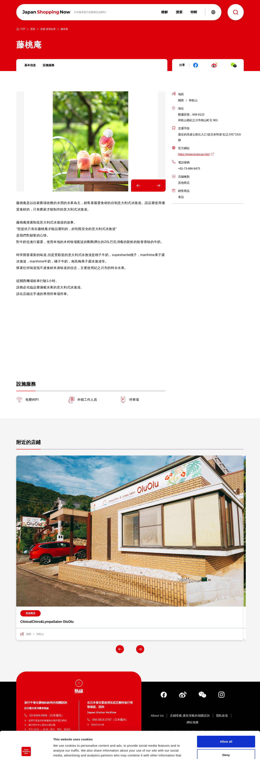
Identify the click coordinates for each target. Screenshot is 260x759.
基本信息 (30, 65)
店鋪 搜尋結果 (47, 29)
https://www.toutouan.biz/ (194, 154)
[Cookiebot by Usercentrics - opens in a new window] (26, 751)
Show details (213, 751)
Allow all (226, 716)
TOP (22, 29)
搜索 (32, 29)
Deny (226, 729)
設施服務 (48, 65)
